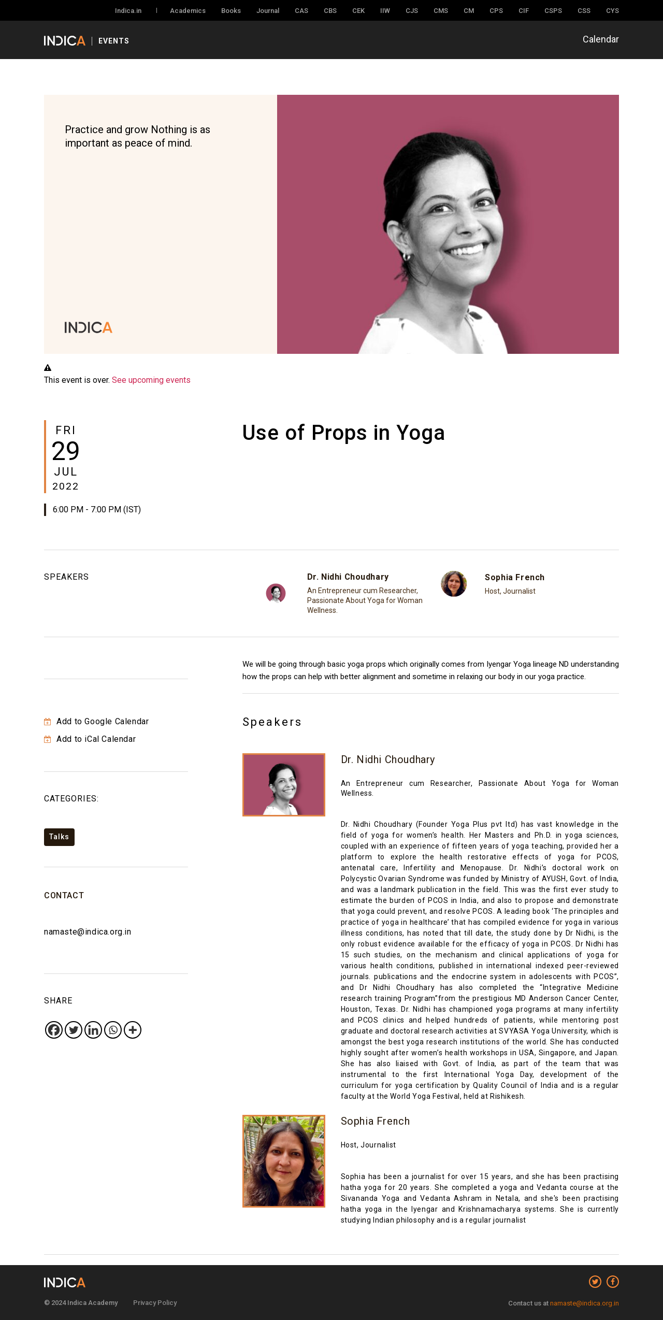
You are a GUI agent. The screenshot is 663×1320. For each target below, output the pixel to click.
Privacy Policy (155, 1303)
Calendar (601, 39)
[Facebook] (54, 1030)
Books (231, 11)
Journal (267, 11)
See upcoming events (151, 380)
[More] (132, 1030)
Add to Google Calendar (96, 721)
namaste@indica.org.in (88, 932)
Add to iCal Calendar (90, 739)
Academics (188, 11)
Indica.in (128, 11)
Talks (59, 837)
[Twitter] (73, 1030)
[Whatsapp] (113, 1030)
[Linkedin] (93, 1030)
